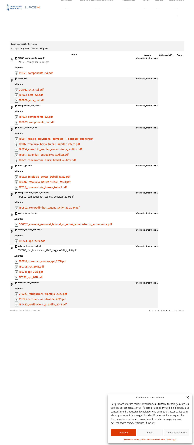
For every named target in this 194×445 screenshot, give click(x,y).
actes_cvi (22, 78)
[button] (187, 397)
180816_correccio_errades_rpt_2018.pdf (42, 261)
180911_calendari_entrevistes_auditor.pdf (44, 154)
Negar (150, 432)
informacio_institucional (146, 58)
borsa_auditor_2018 (27, 128)
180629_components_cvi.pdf (36, 122)
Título (74, 55)
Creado (147, 55)
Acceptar (123, 432)
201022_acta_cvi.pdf (31, 89)
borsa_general (25, 165)
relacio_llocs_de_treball (29, 246)
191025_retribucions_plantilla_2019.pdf (42, 299)
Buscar (34, 48)
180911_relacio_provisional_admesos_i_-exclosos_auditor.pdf (56, 138)
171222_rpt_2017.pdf (31, 277)
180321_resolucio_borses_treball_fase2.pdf (44, 176)
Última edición (166, 55)
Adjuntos (25, 48)
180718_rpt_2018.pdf (31, 272)
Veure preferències (177, 432)
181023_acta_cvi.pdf (31, 95)
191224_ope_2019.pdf (32, 241)
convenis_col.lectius (27, 213)
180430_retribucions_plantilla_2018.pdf (43, 304)
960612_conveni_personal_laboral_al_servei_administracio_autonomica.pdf (65, 224)
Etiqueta (44, 48)
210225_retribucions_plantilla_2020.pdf (43, 294)
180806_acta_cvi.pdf (31, 100)
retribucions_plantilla (28, 283)
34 (175, 311)
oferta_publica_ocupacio (30, 230)
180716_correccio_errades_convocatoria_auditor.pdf (50, 149)
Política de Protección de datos (152, 439)
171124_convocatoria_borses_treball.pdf (43, 187)
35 (180, 311)
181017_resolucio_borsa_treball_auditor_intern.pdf (49, 144)
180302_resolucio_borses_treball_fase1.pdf (44, 182)
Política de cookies (131, 439)
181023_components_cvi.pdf (36, 116)
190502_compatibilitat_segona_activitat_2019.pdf (49, 207)
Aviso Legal (171, 439)
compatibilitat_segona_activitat (33, 193)
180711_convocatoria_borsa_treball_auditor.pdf (47, 160)
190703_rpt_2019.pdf (31, 266)
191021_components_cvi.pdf (31, 58)
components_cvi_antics (29, 106)
